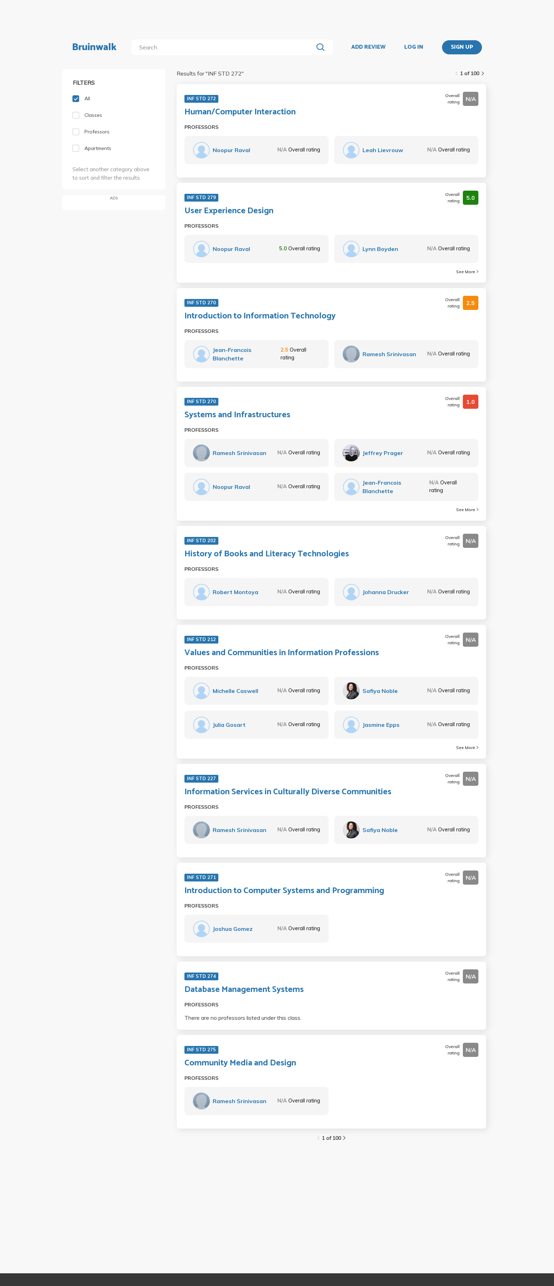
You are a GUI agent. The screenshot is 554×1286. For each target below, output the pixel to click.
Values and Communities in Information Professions (281, 653)
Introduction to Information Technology (260, 316)
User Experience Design (228, 211)
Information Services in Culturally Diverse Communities (287, 792)
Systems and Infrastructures (237, 415)
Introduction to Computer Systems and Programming (284, 891)
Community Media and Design (240, 1063)
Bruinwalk (94, 47)
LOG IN (413, 47)
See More (467, 271)
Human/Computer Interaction (240, 112)
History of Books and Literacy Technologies (266, 554)
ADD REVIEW (368, 47)
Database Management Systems (244, 989)
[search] (223, 47)
